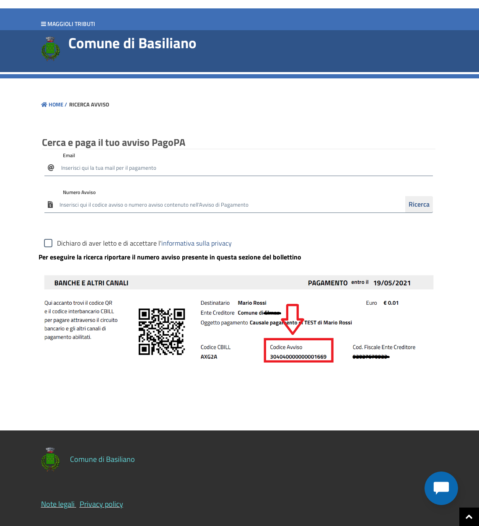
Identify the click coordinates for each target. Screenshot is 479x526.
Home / (54, 104)
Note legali (58, 504)
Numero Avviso (79, 192)
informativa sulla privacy (196, 243)
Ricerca (419, 204)
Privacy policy (101, 504)
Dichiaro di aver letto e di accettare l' (144, 243)
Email (69, 155)
